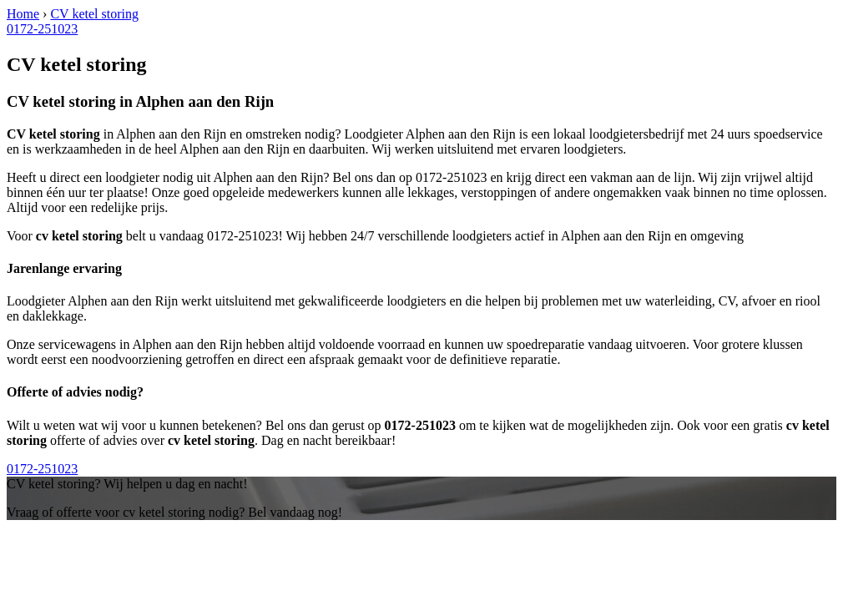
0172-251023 (42, 29)
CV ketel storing (94, 14)
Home (23, 14)
